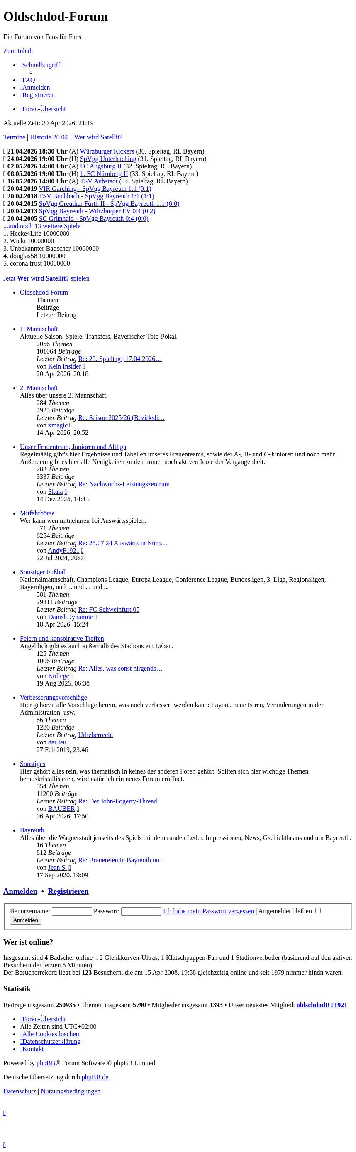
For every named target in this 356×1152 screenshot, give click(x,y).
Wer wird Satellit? (98, 137)
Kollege (58, 675)
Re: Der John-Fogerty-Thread (117, 801)
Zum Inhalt (18, 50)
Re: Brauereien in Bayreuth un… (122, 860)
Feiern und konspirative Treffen (62, 638)
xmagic (58, 425)
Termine (14, 137)
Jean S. (57, 867)
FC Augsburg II (101, 166)
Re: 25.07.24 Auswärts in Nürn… (122, 543)
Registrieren (68, 891)
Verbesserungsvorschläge (53, 697)
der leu (57, 742)
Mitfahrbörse (37, 513)
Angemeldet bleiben (289, 911)
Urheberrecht (95, 734)
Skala (55, 491)
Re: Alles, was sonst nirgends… (120, 668)
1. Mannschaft (39, 328)
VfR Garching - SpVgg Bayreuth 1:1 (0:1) (95, 188)
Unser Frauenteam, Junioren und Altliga (73, 446)
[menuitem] (27, 79)
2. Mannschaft (39, 387)
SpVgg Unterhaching (108, 158)
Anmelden (20, 891)
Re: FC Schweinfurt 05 (108, 609)
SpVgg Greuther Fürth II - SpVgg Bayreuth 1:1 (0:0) (109, 203)
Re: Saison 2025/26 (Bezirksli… (121, 417)
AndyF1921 (63, 550)
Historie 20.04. (50, 137)
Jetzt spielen (46, 278)
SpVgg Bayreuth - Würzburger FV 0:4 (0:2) (97, 211)
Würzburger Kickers (107, 151)
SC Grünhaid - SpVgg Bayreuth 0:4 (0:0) (94, 218)
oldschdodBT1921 (322, 1004)
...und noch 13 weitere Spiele (41, 225)
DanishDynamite (70, 616)
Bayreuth (32, 830)
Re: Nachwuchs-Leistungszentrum (124, 484)
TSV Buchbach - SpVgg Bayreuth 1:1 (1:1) (96, 196)
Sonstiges (32, 763)
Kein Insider (64, 366)
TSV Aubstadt (99, 181)
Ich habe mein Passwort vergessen (208, 911)
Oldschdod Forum (44, 292)
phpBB (46, 1063)
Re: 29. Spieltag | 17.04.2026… (120, 358)
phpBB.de (95, 1077)
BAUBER (61, 808)
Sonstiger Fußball (43, 572)
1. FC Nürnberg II (104, 173)
